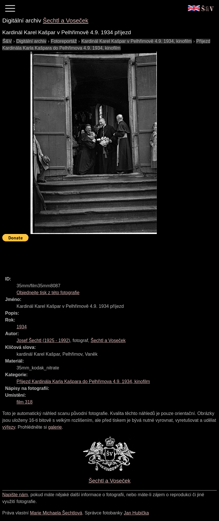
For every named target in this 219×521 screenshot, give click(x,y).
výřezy (8, 427)
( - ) (43, 340)
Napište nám (15, 494)
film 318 (25, 402)
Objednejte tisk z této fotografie (48, 292)
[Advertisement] (106, 256)
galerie (55, 427)
